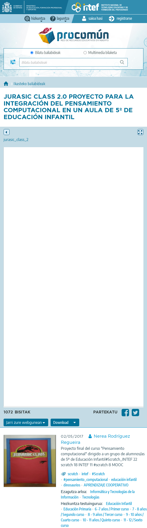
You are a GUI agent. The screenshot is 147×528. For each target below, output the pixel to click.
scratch (73, 473)
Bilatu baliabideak (45, 52)
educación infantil (123, 479)
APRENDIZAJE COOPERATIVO (106, 485)
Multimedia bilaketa (100, 52)
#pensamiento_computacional (85, 479)
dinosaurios (71, 485)
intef (85, 473)
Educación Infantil (119, 503)
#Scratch (98, 473)
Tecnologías (90, 497)
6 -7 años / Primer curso (112, 509)
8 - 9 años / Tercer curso (105, 514)
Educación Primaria (77, 509)
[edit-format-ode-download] (65, 422)
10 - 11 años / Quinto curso (101, 520)
